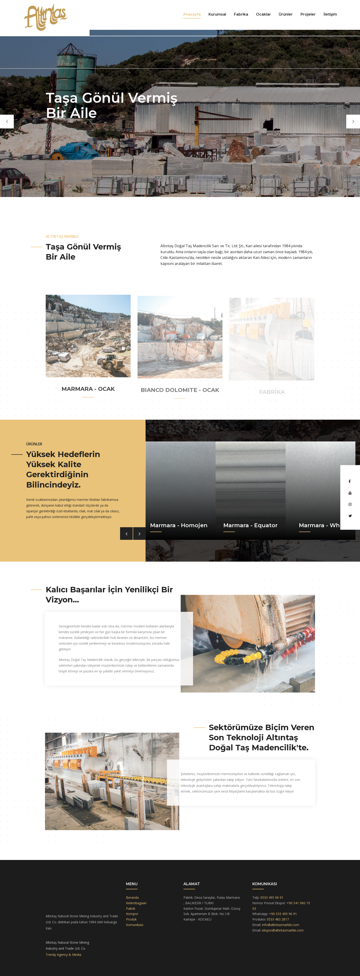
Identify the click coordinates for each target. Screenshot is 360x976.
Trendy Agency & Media (63, 954)
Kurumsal (217, 14)
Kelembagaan (136, 903)
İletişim (330, 14)
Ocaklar (263, 14)
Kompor (132, 914)
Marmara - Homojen (179, 525)
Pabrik (130, 908)
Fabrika (241, 14)
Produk (131, 919)
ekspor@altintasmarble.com (283, 930)
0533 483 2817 (278, 919)
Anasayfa (192, 14)
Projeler (308, 14)
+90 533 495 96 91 (283, 914)
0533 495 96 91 (271, 897)
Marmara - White (323, 525)
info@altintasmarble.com (280, 925)
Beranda (132, 897)
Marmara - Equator (250, 525)
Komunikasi (134, 925)
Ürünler (286, 14)
